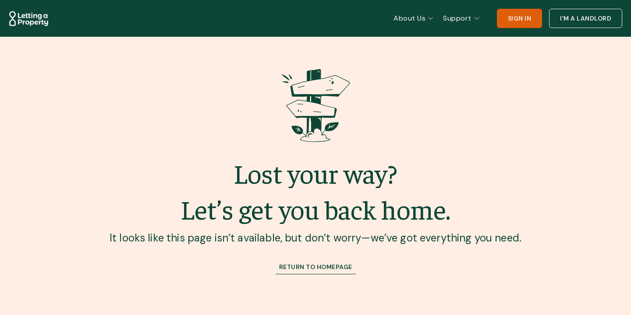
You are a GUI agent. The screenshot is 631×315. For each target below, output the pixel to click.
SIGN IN (520, 18)
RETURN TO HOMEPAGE (315, 267)
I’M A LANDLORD (585, 18)
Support (461, 18)
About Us (413, 18)
